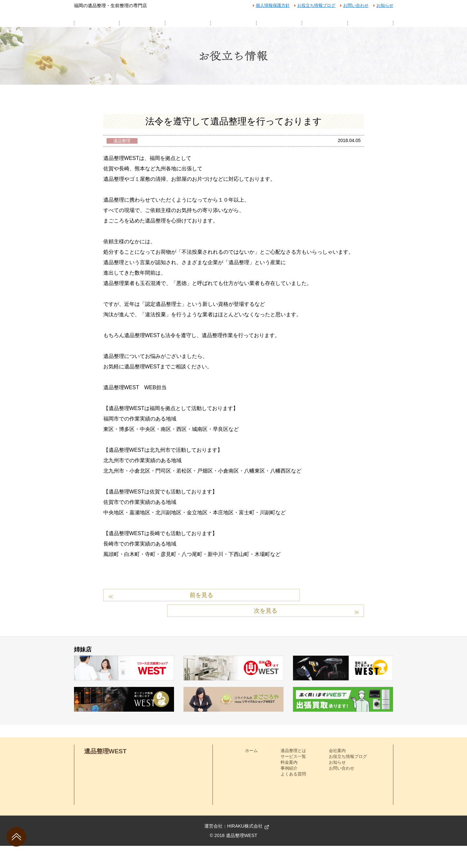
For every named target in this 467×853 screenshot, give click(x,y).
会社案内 (337, 757)
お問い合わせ (356, 5)
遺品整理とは (293, 757)
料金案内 (289, 769)
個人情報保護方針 (273, 5)
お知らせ (384, 5)
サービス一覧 (293, 763)
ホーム (251, 757)
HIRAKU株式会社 (245, 833)
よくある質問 (293, 781)
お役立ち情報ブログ (316, 5)
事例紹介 (289, 775)
